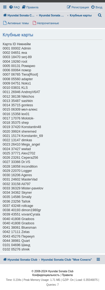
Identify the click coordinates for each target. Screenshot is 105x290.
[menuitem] (14, 7)
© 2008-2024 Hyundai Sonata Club (52, 271)
